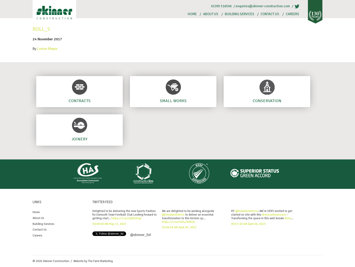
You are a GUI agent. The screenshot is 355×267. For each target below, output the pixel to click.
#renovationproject (274, 214)
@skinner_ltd (140, 235)
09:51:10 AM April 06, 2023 (248, 224)
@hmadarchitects (173, 214)
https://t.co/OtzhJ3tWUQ (178, 222)
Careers (292, 14)
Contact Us (270, 14)
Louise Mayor (47, 48)
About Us (210, 14)
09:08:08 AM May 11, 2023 (109, 224)
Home (192, 14)
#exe (288, 218)
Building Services (239, 14)
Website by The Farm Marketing (93, 261)
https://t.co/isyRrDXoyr (126, 218)
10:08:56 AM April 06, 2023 (179, 227)
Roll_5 (41, 29)
